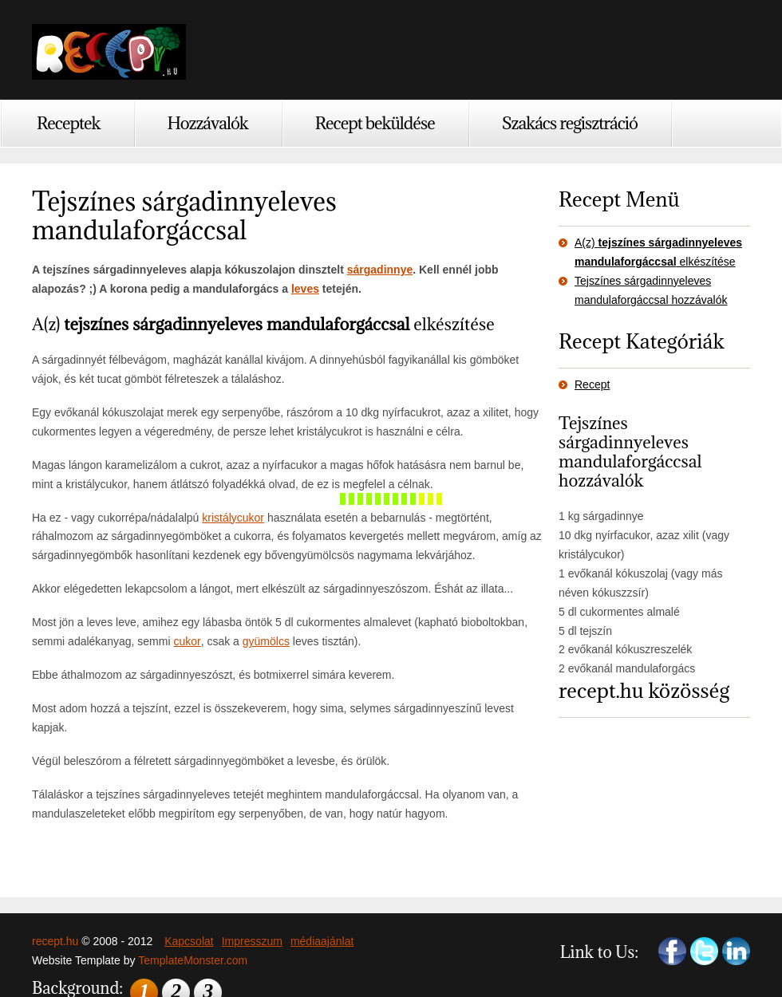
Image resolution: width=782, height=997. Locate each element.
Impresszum (252, 941)
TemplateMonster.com (192, 960)
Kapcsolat (188, 941)
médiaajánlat (321, 941)
